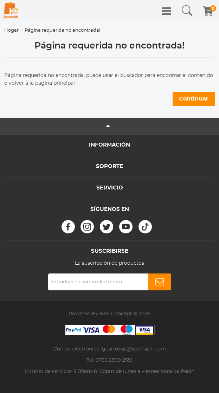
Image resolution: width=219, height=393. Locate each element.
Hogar (11, 30)
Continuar (193, 99)
